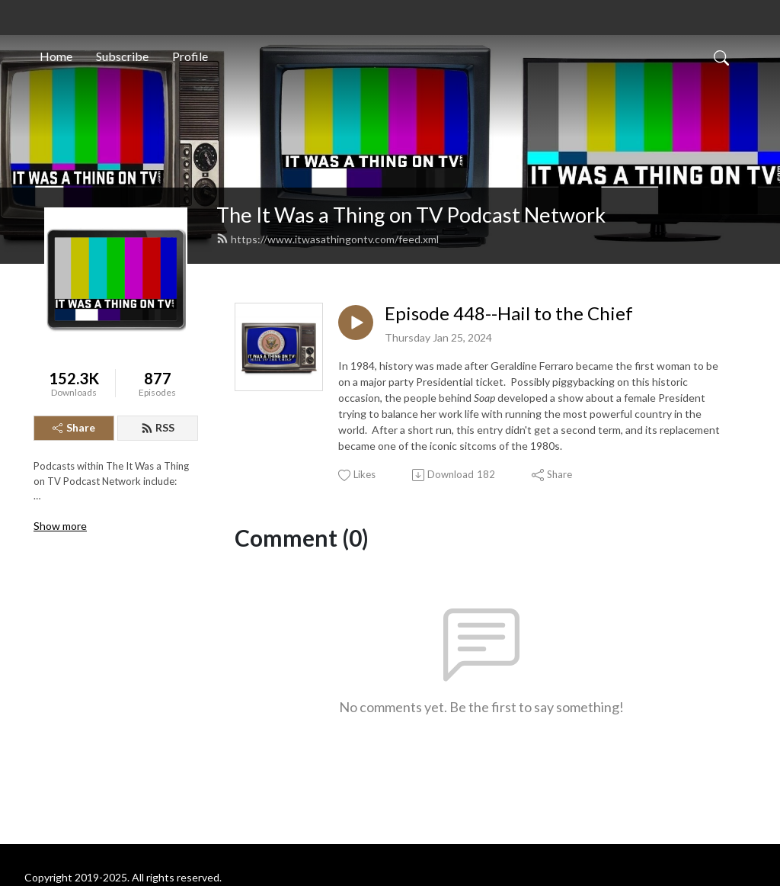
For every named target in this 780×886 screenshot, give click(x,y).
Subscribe (122, 56)
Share (74, 427)
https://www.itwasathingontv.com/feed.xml (327, 239)
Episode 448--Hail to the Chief (509, 313)
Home (56, 56)
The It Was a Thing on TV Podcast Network (411, 214)
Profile (190, 56)
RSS (157, 427)
